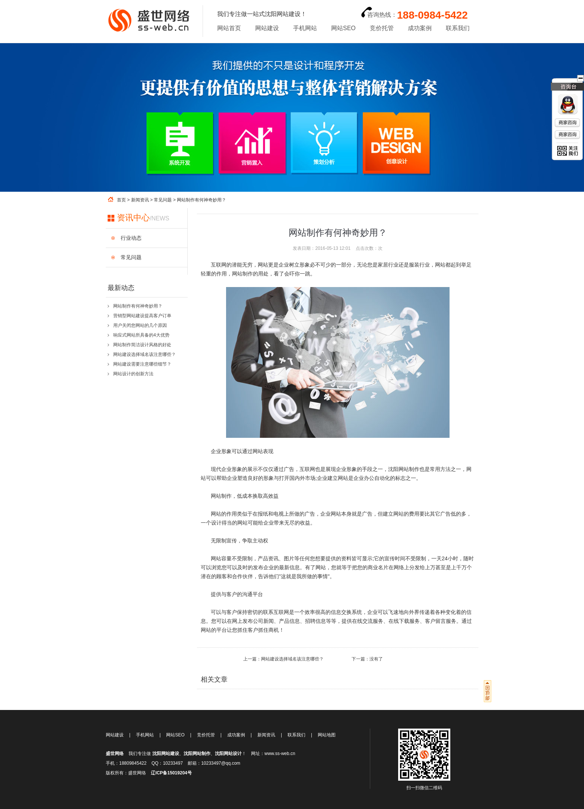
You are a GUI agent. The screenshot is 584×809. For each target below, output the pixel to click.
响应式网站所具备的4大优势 (141, 335)
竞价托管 (382, 28)
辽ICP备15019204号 (171, 772)
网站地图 (327, 735)
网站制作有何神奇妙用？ (137, 306)
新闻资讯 (140, 200)
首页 (121, 200)
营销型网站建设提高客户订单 (142, 315)
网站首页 (229, 28)
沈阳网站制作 (197, 753)
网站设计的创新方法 (133, 373)
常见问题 (163, 200)
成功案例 (420, 28)
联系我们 (458, 28)
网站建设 (267, 28)
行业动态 (131, 238)
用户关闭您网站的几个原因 (140, 325)
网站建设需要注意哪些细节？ (142, 364)
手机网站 (305, 28)
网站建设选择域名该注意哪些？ (144, 354)
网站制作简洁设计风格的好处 (142, 344)
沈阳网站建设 (165, 753)
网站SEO (343, 28)
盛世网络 (115, 753)
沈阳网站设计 (228, 753)
